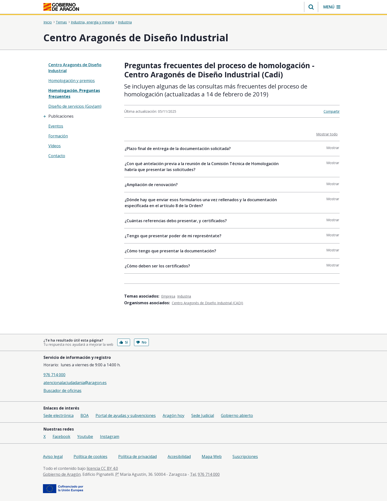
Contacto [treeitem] (56, 155)
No (141, 342)
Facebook (61, 436)
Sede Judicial (202, 415)
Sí (123, 342)
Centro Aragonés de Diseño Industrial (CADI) (207, 303)
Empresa (168, 296)
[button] (311, 7)
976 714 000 (54, 374)
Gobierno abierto (237, 415)
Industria (125, 22)
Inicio (47, 22)
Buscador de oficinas (62, 390)
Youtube (85, 436)
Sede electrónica (58, 415)
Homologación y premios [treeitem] (71, 80)
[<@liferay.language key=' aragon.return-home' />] (61, 7)
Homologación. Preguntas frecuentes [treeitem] (74, 93)
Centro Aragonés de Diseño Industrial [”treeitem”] (74, 67)
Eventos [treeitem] (55, 126)
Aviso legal (53, 456)
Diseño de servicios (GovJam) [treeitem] (74, 106)
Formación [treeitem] (58, 136)
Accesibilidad (179, 456)
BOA (84, 415)
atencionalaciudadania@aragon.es (75, 382)
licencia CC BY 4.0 (102, 468)
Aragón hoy (173, 415)
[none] (80, 68)
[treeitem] (80, 116)
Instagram (109, 436)
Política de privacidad (137, 456)
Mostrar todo (328, 133)
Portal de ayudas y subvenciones (126, 415)
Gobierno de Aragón (62, 474)
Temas (61, 22)
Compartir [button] (332, 111)
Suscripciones (245, 456)
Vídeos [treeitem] (54, 146)
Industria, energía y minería (92, 22)
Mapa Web (212, 456)
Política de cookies (90, 456)
